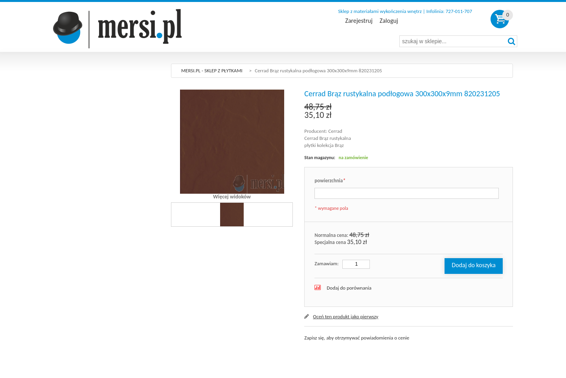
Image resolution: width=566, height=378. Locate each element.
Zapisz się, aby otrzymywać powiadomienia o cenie (356, 338)
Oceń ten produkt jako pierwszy (345, 316)
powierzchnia (329, 181)
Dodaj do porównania (349, 288)
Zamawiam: (326, 263)
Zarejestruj (358, 20)
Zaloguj (389, 20)
